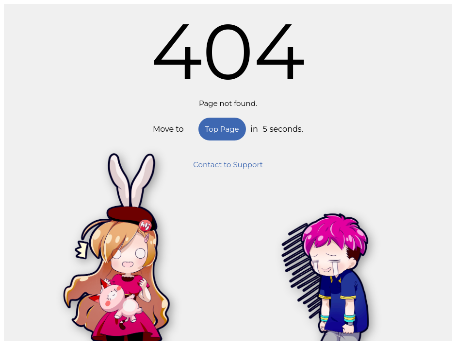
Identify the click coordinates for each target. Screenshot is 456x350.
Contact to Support (228, 164)
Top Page (222, 129)
